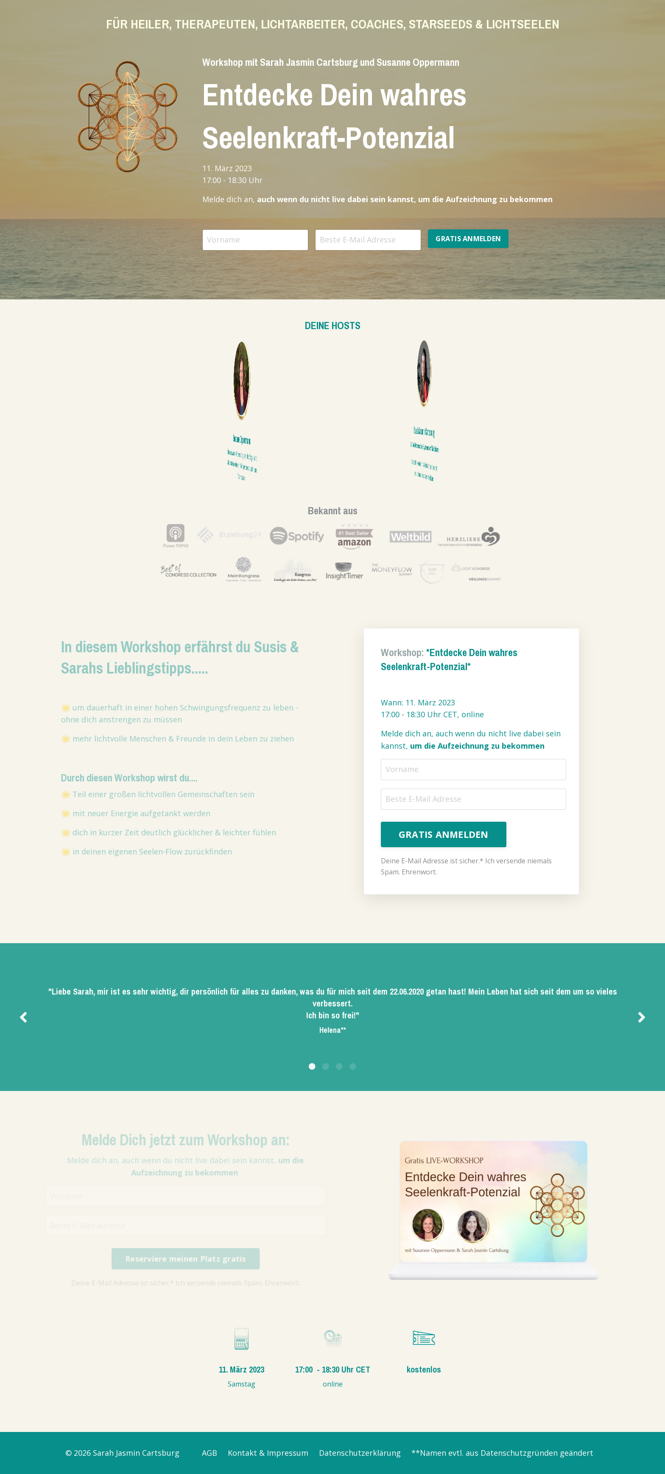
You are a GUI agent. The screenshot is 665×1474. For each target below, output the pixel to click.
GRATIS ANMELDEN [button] (468, 238)
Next (641, 1017)
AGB (209, 1453)
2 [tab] (325, 1066)
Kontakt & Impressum (268, 1453)
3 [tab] (339, 1066)
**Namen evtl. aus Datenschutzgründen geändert (502, 1453)
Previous (23, 1017)
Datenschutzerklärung (360, 1453)
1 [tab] (312, 1066)
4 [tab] (353, 1066)
